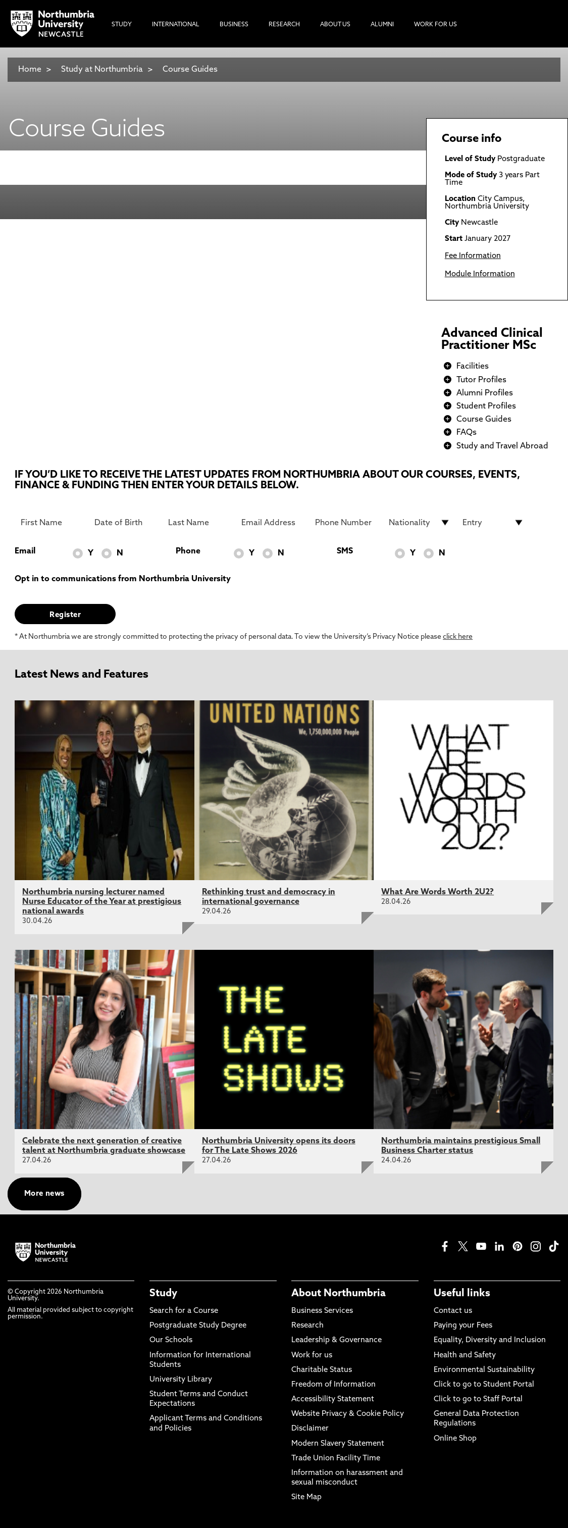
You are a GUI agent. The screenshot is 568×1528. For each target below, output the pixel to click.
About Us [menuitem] (335, 25)
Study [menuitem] (122, 25)
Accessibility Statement (332, 1399)
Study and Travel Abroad (502, 446)
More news (44, 1194)
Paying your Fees (463, 1326)
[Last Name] (199, 523)
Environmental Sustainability (484, 1370)
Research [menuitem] (284, 25)
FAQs (466, 433)
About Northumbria (338, 1294)
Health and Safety (465, 1355)
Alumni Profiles (484, 393)
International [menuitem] (175, 25)
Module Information (480, 274)
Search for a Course (183, 1311)
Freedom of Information (333, 1385)
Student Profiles (486, 406)
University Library (180, 1380)
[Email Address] (272, 523)
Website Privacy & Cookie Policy (347, 1414)
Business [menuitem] (234, 25)
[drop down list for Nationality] (419, 523)
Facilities (472, 367)
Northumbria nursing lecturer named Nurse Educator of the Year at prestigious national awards (101, 901)
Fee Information (473, 256)
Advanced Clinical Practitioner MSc (492, 340)
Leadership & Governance (336, 1340)
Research (307, 1326)
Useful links (462, 1294)
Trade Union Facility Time (335, 1458)
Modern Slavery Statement (337, 1444)
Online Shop (455, 1439)
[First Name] (51, 523)
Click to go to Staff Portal (478, 1399)
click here (458, 637)
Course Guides (190, 70)
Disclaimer (310, 1429)
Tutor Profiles (481, 380)
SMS (345, 551)
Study (163, 1294)
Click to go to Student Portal (484, 1385)
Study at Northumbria (102, 70)
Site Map (306, 1497)
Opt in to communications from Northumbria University (123, 579)
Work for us (311, 1355)
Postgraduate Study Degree (197, 1326)
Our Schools (170, 1340)
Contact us (453, 1311)
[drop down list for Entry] (493, 523)
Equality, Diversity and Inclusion (490, 1340)
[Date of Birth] (125, 523)
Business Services (322, 1311)
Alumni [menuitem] (382, 25)
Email (25, 551)
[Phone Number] (346, 523)
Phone (188, 551)
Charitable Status (321, 1370)
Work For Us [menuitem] (435, 25)
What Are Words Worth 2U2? (437, 892)
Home (29, 70)
